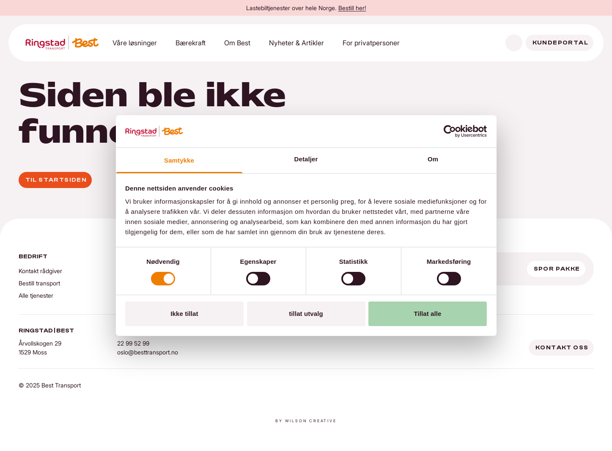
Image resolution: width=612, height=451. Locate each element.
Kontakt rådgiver (40, 270)
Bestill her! (352, 7)
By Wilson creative (305, 420)
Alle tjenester (36, 295)
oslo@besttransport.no (147, 352)
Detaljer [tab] (306, 159)
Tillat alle (427, 313)
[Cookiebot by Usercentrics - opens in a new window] (450, 131)
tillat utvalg (306, 313)
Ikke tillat (184, 313)
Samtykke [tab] (179, 160)
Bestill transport (39, 283)
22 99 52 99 (133, 343)
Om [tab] (433, 159)
